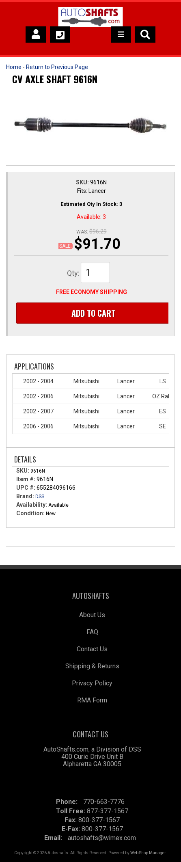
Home (14, 67)
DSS (39, 496)
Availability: (31, 504)
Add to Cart (93, 313)
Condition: (30, 513)
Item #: (26, 479)
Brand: (25, 496)
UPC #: (26, 487)
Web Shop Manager (148, 853)
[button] (145, 34)
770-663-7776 (104, 802)
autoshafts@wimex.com (102, 838)
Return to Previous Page (57, 67)
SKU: (83, 182)
